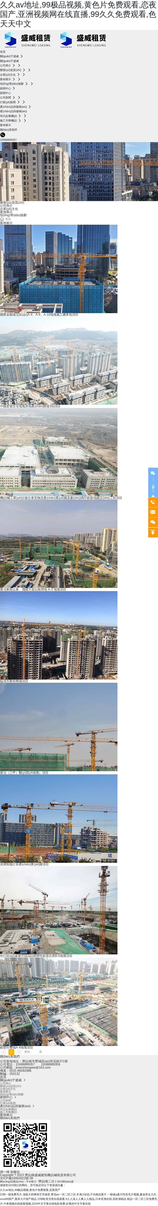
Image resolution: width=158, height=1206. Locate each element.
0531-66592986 (20, 1070)
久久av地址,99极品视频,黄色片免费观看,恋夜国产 (30, 1189)
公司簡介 (6, 205)
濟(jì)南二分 (46, 1181)
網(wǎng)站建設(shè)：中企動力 (18, 1181)
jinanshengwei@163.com (33, 1067)
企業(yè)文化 (9, 209)
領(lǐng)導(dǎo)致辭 (13, 215)
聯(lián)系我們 (10, 1056)
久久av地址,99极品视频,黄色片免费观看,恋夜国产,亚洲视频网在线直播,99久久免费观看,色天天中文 (78, 14)
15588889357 (8, 139)
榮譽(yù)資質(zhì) (12, 202)
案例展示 (6, 212)
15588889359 (50, 1064)
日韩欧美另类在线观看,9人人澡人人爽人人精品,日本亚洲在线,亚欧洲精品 (81, 1198)
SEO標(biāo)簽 (65, 1181)
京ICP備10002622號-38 (16, 1178)
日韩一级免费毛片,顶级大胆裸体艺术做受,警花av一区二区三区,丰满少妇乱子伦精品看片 (53, 1194)
